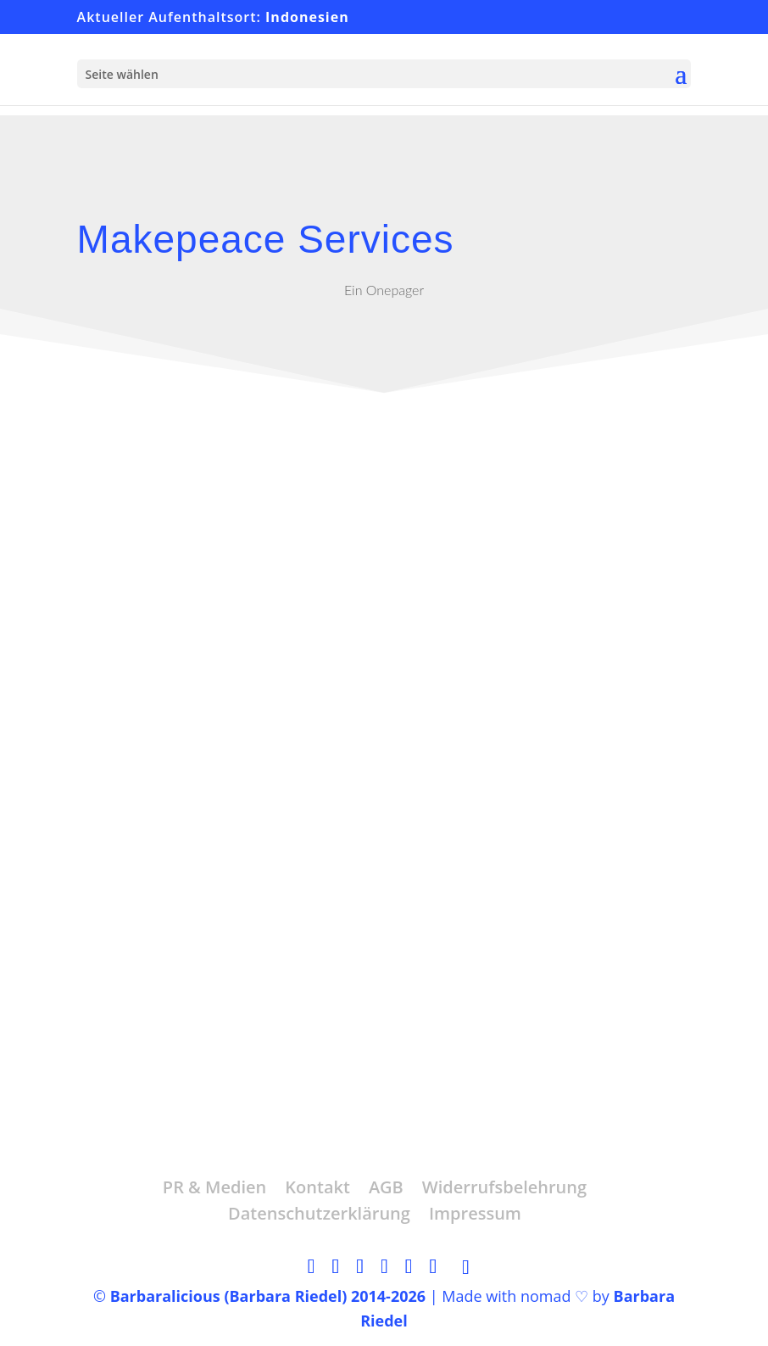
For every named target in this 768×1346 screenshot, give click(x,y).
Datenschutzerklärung (319, 1213)
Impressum (475, 1213)
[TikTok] (465, 1267)
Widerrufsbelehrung (504, 1187)
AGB (386, 1187)
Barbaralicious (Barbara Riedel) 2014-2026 (268, 1296)
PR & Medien (214, 1187)
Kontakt (317, 1187)
